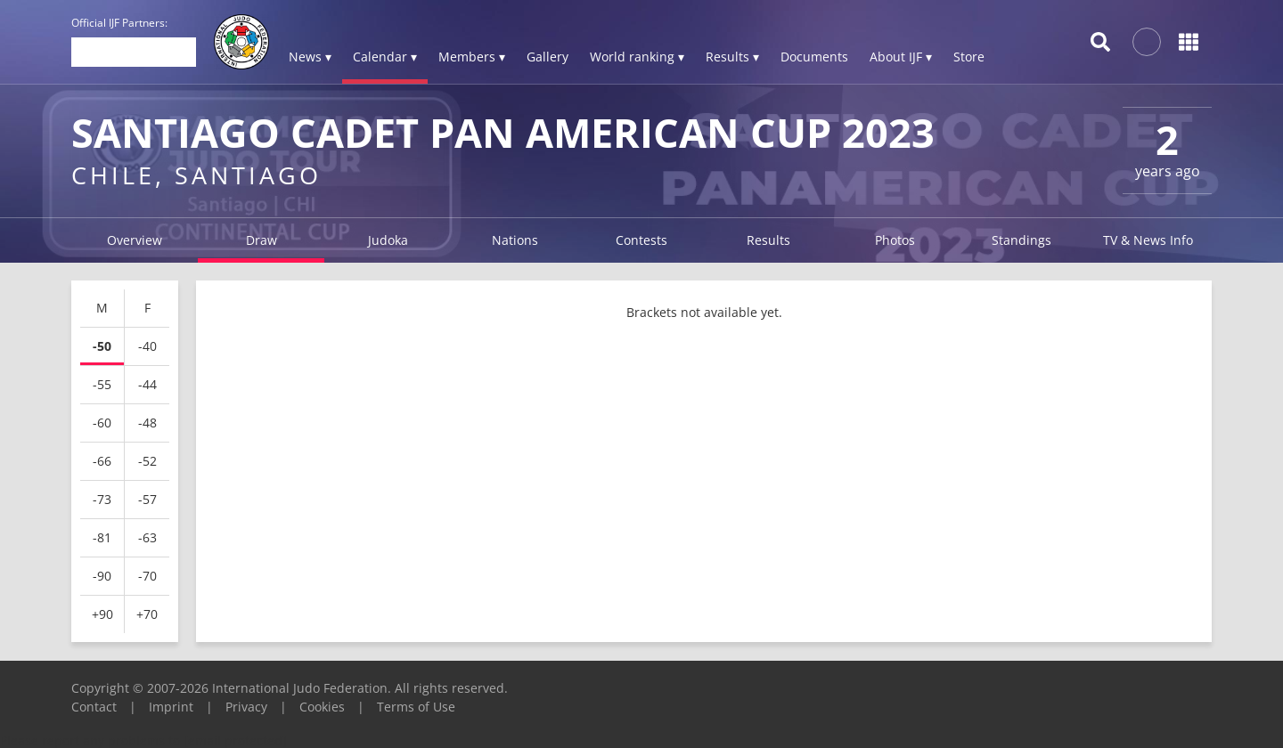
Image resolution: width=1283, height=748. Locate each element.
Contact (94, 706)
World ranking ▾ (637, 56)
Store (969, 56)
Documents (814, 56)
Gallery (547, 56)
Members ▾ (471, 56)
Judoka (388, 240)
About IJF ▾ (901, 56)
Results (768, 240)
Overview (134, 240)
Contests (641, 240)
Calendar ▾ (385, 56)
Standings (1021, 240)
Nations (515, 240)
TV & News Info (1148, 240)
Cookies (322, 706)
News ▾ (310, 56)
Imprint (171, 706)
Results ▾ (732, 56)
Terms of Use (416, 706)
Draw (261, 240)
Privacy (246, 706)
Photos (895, 240)
